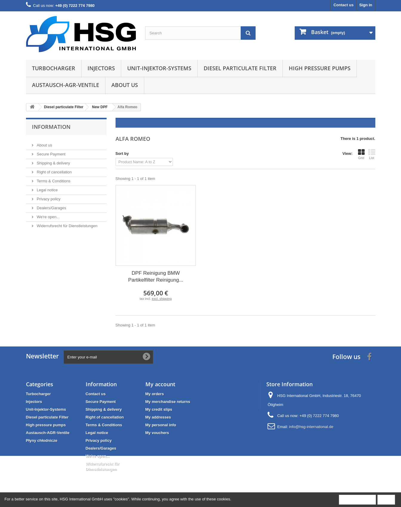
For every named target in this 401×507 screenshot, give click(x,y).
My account (160, 384)
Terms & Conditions (53, 178)
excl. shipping (162, 298)
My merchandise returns (167, 401)
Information (51, 126)
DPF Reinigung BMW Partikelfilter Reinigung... (155, 276)
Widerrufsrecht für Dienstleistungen (67, 223)
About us (124, 84)
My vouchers (157, 432)
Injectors (101, 68)
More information (357, 499)
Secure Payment (51, 151)
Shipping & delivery (53, 160)
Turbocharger (53, 68)
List (371, 154)
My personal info (160, 425)
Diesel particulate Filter (240, 68)
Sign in (365, 5)
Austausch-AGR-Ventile (65, 84)
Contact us (344, 5)
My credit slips (158, 409)
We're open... (48, 214)
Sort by (122, 153)
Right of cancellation (54, 169)
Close (386, 499)
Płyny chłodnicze (41, 440)
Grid (361, 154)
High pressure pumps (320, 68)
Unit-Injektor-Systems (159, 68)
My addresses (158, 417)
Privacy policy (48, 196)
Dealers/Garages (51, 205)
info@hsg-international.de (311, 426)
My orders (154, 394)
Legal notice (47, 187)
